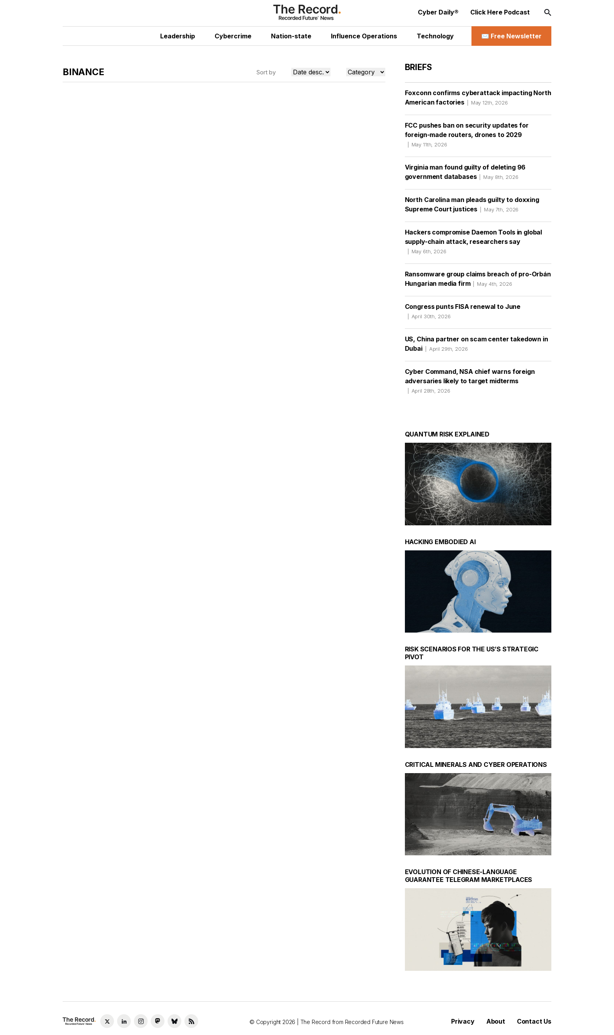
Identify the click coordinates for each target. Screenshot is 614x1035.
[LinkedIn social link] (124, 1021)
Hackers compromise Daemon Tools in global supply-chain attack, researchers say (473, 241)
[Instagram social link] (141, 1021)
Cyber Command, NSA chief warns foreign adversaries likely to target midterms (470, 381)
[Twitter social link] (107, 1021)
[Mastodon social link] (157, 1021)
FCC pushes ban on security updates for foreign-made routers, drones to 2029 (467, 134)
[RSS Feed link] (191, 1021)
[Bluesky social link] (174, 1021)
